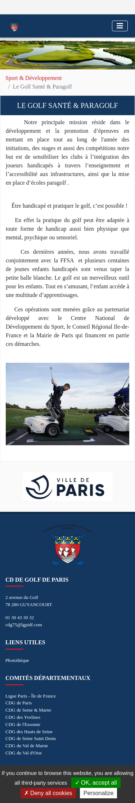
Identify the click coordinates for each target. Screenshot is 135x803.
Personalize (99, 793)
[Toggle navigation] (120, 26)
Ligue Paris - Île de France (30, 696)
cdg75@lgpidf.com (23, 624)
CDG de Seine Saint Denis (30, 738)
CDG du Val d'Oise (23, 752)
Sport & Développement (33, 78)
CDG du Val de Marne (26, 745)
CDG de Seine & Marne (28, 710)
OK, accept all (96, 783)
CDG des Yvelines (22, 717)
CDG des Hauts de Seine (29, 731)
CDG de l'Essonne (22, 724)
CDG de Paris (18, 702)
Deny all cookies (48, 793)
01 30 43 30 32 (19, 617)
